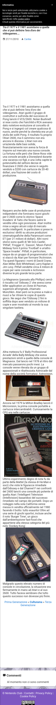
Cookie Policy (28, 696)
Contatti (29, 693)
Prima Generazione (16, 602)
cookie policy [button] (24, 19)
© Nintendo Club (12, 693)
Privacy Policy (44, 693)
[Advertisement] (28, 71)
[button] (52, 4)
